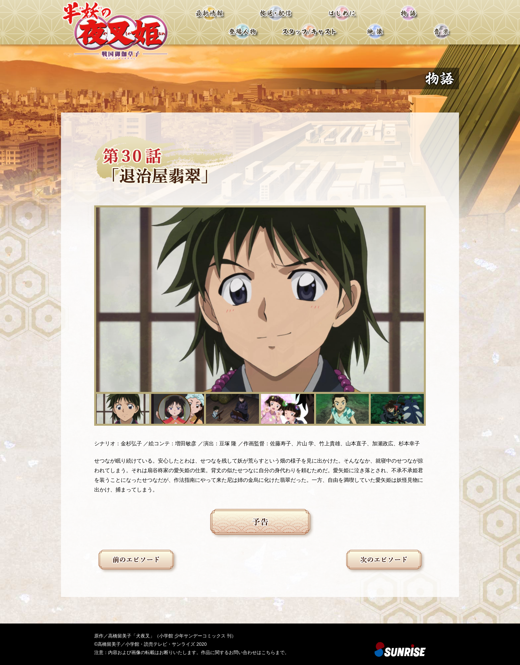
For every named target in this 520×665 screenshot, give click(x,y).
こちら (268, 652)
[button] (122, 409)
